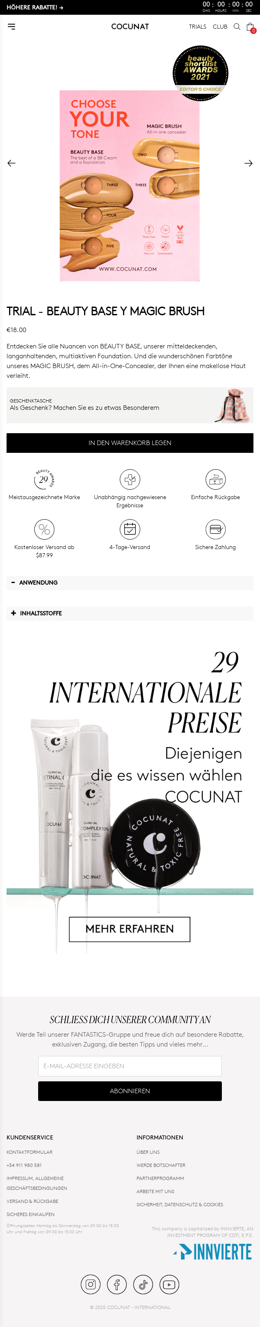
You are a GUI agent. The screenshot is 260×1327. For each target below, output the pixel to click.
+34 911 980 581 (24, 1165)
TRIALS (197, 26)
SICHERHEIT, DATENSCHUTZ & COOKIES (180, 1204)
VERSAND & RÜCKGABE (32, 1201)
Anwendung (34, 582)
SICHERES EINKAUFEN (31, 1214)
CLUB (220, 26)
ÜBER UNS (148, 1152)
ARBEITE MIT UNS (155, 1191)
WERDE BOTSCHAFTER (161, 1165)
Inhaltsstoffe (36, 612)
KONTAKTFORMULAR (29, 1152)
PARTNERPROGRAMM (160, 1178)
